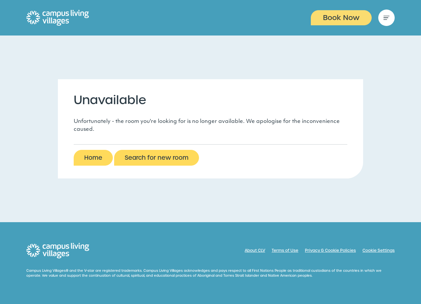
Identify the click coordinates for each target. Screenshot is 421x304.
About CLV (255, 250)
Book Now (341, 17)
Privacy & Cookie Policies (330, 250)
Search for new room (156, 157)
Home (93, 157)
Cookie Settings (378, 250)
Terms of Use (285, 250)
